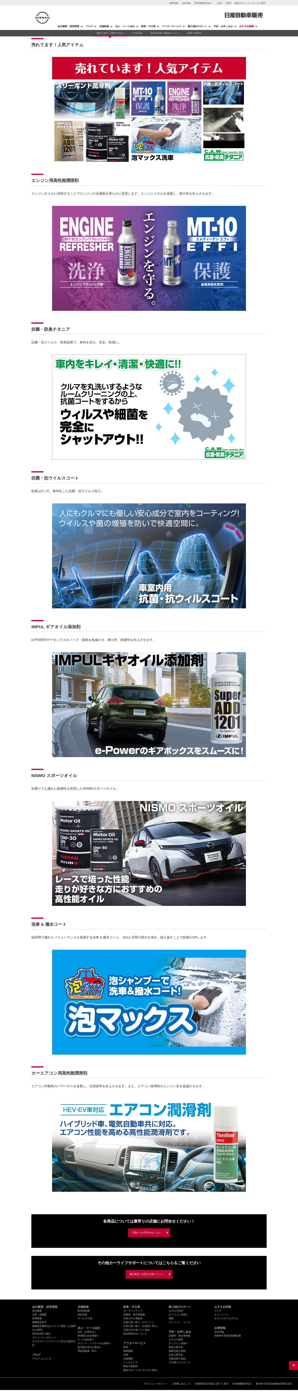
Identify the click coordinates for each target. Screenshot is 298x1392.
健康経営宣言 (39, 1322)
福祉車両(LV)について (135, 1333)
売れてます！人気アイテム (110, 33)
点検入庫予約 (176, 1354)
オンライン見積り (178, 1314)
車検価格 (128, 1351)
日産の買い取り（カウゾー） (139, 1322)
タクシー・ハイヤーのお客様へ (94, 1343)
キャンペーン (221, 1314)
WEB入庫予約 (194, 33)
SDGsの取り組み (41, 1333)
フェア (218, 1310)
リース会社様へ (86, 1339)
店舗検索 (104, 26)
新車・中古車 (148, 26)
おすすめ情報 (246, 26)
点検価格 (128, 1358)
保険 (171, 1318)
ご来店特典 (136, 33)
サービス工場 (85, 1318)
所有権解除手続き (203, 3)
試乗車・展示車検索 (134, 1314)
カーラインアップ (133, 1310)
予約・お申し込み (223, 26)
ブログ (89, 26)
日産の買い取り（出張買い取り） (141, 1326)
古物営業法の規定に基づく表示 (211, 1383)
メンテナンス (130, 1362)
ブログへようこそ (41, 1358)
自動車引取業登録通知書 (227, 1335)
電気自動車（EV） (88, 1351)
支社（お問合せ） (87, 1331)
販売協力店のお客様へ (90, 1347)
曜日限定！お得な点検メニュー (146, 1274)
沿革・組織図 (39, 1314)
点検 (125, 1354)
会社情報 (186, 3)
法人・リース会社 (125, 26)
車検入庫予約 (176, 1347)
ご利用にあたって (181, 1383)
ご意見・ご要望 (223, 3)
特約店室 (82, 1314)
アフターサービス (171, 26)
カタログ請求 (176, 1310)
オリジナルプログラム (226, 1318)
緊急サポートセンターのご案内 (250, 3)
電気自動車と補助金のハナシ (164, 33)
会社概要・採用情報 (68, 26)
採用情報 (173, 3)
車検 (125, 1347)
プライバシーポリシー (44, 1337)
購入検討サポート (197, 26)
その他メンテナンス (179, 1362)
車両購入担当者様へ (88, 1335)
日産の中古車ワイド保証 (136, 1329)
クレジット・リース (179, 1322)
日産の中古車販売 (133, 1318)
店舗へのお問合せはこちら (146, 1232)
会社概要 (37, 1310)
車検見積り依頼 (177, 1351)
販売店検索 (84, 1310)
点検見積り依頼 (177, 1358)
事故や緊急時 (130, 1366)
